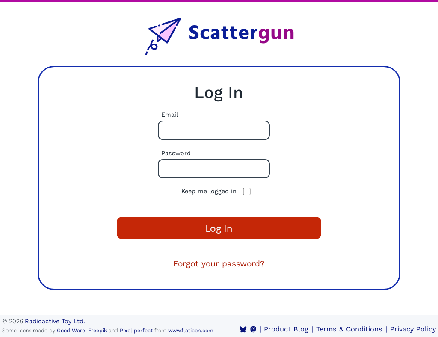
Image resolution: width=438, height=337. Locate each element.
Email (169, 114)
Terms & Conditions (349, 329)
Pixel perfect (136, 330)
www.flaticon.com (190, 330)
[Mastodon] (253, 329)
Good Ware (71, 330)
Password (176, 153)
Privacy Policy (413, 329)
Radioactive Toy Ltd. (55, 321)
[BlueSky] (243, 329)
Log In (218, 228)
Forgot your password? (218, 264)
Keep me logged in (209, 191)
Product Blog (286, 329)
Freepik (97, 330)
